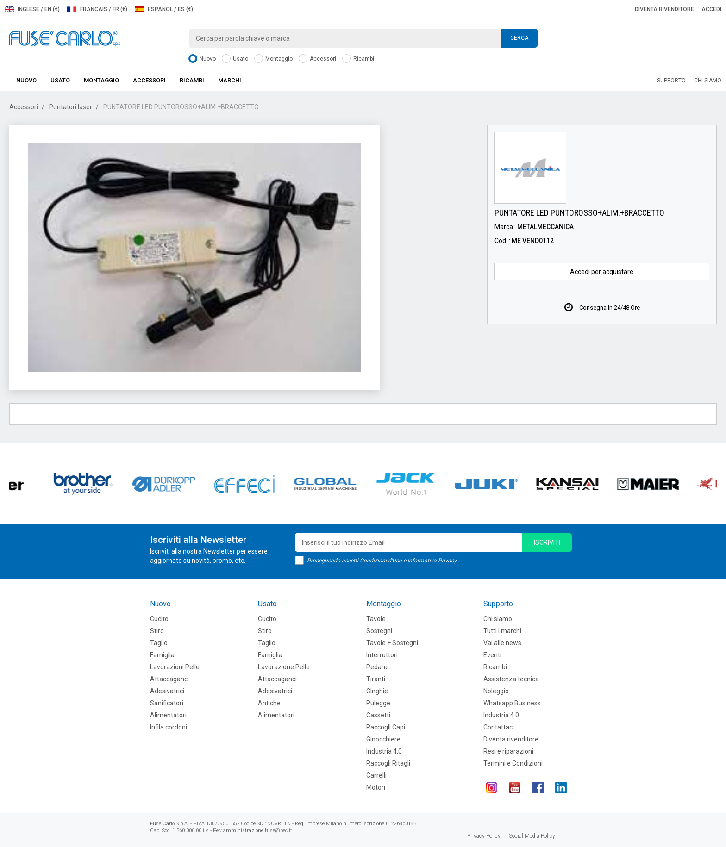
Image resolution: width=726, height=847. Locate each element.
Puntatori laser (70, 107)
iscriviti (547, 542)
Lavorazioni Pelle (175, 667)
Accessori (317, 59)
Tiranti (375, 679)
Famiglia (162, 655)
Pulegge (378, 703)
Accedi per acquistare (601, 271)
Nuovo (202, 59)
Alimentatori (168, 715)
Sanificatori (166, 703)
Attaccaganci (169, 679)
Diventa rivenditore (664, 9)
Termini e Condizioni (513, 763)
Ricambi (358, 59)
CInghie (377, 691)
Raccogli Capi (385, 727)
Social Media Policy (532, 836)
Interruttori (382, 655)
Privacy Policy (484, 836)
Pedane (377, 667)
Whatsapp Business (512, 703)
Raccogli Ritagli (388, 763)
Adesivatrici (167, 691)
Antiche (269, 703)
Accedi (711, 9)
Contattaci (498, 727)
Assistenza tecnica (511, 679)
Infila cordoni (168, 727)
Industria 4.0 (384, 751)
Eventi (492, 655)
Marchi (229, 80)
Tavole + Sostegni (392, 643)
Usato (235, 59)
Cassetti (378, 715)
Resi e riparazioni (508, 751)
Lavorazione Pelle (284, 667)
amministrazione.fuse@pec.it (257, 831)
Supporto (671, 80)
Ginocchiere (383, 739)
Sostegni (379, 631)
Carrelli (376, 775)
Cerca (519, 38)
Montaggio (273, 59)
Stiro (157, 631)
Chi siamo (707, 80)
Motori (375, 787)
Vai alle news (502, 643)
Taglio (159, 643)
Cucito (159, 619)
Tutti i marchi (502, 631)
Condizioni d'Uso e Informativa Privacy (408, 560)
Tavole (376, 619)
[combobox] (363, 38)
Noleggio (496, 691)
